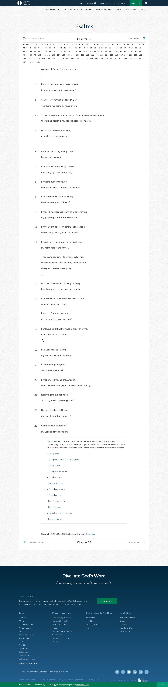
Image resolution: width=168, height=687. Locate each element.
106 (68, 55)
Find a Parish (104, 3)
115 (111, 55)
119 (130, 55)
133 (77, 58)
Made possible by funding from (123, 679)
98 (31, 55)
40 (54, 48)
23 (113, 44)
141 (115, 58)
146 (139, 58)
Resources (124, 620)
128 (53, 58)
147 (24, 62)
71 (50, 51)
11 (68, 44)
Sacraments (57, 634)
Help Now (136, 3)
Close (161, 685)
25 (120, 44)
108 (77, 55)
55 (110, 48)
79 (80, 51)
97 (27, 55)
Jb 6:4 (57, 459)
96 (24, 55)
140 (111, 58)
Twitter (119, 671)
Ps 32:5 (58, 500)
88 (114, 51)
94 (136, 51)
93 (132, 51)
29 (135, 44)
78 (76, 51)
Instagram (141, 671)
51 (95, 48)
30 (139, 44)
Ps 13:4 (59, 494)
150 (38, 62)
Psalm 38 (53, 441)
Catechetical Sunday (28, 654)
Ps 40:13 (58, 471)
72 (54, 51)
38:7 (51, 476)
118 (125, 55)
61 (132, 48)
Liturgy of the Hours (61, 637)
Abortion (23, 617)
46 (76, 48)
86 (106, 51)
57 (117, 48)
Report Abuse (120, 3)
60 (129, 48)
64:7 (80, 459)
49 (87, 48)
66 (31, 51)
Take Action (91, 617)
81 (87, 51)
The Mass (56, 641)
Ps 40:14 (59, 518)
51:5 (64, 500)
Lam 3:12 (65, 459)
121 (140, 55)
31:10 (64, 488)
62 (136, 48)
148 (29, 62)
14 (79, 44)
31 (143, 44)
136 (91, 58)
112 (97, 55)
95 (140, 51)
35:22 (71, 512)
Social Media (125, 630)
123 (29, 58)
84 (99, 51)
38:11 (52, 488)
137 (96, 58)
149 (33, 62)
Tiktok (147, 671)
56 (114, 48)
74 (61, 51)
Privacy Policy (90, 533)
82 (91, 51)
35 (35, 48)
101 (44, 55)
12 (72, 44)
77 (72, 51)
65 (27, 51)
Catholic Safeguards (28, 658)
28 (132, 44)
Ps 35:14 (58, 476)
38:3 (51, 459)
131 (67, 58)
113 (101, 55)
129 (58, 58)
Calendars (124, 623)
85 (102, 51)
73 (57, 51)
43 (65, 48)
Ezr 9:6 (66, 471)
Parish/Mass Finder (128, 617)
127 (48, 58)
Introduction (30, 44)
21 (105, 44)
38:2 (51, 453)
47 (80, 48)
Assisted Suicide (26, 637)
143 (125, 58)
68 (39, 51)
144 (130, 58)
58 (121, 48)
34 (31, 48)
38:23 (51, 518)
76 (69, 51)
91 (125, 51)
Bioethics (23, 644)
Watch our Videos (101, 582)
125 (38, 58)
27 (128, 44)
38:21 (51, 506)
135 (86, 58)
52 (99, 48)
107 (73, 55)
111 (92, 55)
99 (35, 55)
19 (98, 44)
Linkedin (136, 671)
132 (72, 58)
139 (106, 58)
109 (82, 55)
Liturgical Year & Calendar (64, 630)
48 (84, 48)
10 (64, 44)
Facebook (125, 671)
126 (43, 58)
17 (90, 44)
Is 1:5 (56, 465)
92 (129, 51)
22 (109, 44)
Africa (21, 620)
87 (110, 51)
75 (65, 51)
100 (39, 55)
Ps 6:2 (57, 453)
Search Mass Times (60, 623)
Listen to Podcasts (82, 582)
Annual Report (25, 627)
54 (106, 48)
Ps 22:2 (59, 512)
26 (124, 44)
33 (27, 48)
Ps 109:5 (59, 506)
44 (69, 48)
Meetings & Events (94, 623)
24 (117, 44)
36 (39, 48)
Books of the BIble (60, 620)
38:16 (52, 494)
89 (117, 51)
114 (106, 55)
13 (76, 44)
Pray (88, 627)
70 (46, 51)
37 (42, 48)
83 (95, 51)
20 (102, 44)
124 (33, 58)
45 (72, 48)
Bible (21, 641)
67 (35, 51)
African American (26, 623)
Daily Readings (86, 3)
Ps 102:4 (58, 482)
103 (53, 55)
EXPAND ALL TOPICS (27, 663)
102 (49, 55)
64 (24, 51)
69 (42, 51)
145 (135, 58)
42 (61, 48)
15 (83, 44)
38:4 (51, 465)
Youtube (130, 671)
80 (84, 51)
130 (62, 58)
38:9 (51, 482)
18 (94, 44)
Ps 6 (102, 441)
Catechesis (24, 651)
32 (24, 48)
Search (146, 2)
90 (121, 51)
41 (57, 48)
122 (24, 58)
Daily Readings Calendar (95, 3)
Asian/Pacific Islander (28, 634)
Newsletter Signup (128, 627)
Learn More (107, 600)
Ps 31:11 (74, 459)
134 (82, 58)
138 (101, 58)
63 (140, 48)
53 (102, 48)
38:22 (52, 512)
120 (135, 55)
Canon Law (23, 647)
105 (63, 55)
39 (50, 48)
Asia (21, 630)
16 (87, 44)
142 (120, 58)
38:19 (51, 500)
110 (87, 55)
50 (91, 48)
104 (58, 55)
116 (116, 55)
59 (125, 48)
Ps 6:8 (58, 488)
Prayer (55, 627)
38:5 (51, 471)
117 (121, 55)
